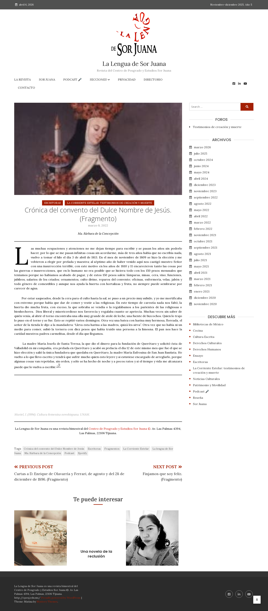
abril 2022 (201, 216)
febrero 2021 (203, 285)
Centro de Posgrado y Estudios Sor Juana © (120, 428)
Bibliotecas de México (208, 324)
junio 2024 (201, 166)
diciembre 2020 (205, 298)
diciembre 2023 (205, 185)
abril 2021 (200, 272)
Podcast (69, 453)
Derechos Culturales (207, 343)
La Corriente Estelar (136, 448)
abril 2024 (201, 178)
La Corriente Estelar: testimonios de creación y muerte (109, 203)
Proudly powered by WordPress (61, 597)
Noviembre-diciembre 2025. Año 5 (231, 4)
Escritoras (52, 203)
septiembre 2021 (205, 247)
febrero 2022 (203, 229)
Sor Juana (47, 79)
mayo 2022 (201, 210)
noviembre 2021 (205, 235)
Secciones (98, 79)
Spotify (82, 453)
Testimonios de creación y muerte (217, 127)
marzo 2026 (202, 147)
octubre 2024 (203, 160)
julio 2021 (200, 260)
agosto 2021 (202, 254)
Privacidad (127, 79)
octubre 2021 (203, 241)
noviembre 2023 (205, 191)
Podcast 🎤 (72, 79)
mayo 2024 (201, 172)
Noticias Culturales (206, 379)
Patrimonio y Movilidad (209, 385)
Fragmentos (112, 448)
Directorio (153, 79)
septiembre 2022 (206, 197)
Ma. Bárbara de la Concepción (43, 453)
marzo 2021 (202, 279)
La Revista (22, 79)
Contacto (26, 87)
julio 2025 (200, 153)
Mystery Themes (47, 601)
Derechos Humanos (207, 349)
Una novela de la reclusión (96, 554)
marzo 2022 (202, 222)
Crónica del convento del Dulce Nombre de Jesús (54, 448)
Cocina (198, 330)
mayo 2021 (201, 266)
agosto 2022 (202, 203)
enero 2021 (202, 291)
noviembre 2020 (205, 304)
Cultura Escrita (203, 337)
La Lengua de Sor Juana (134, 63)
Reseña (198, 397)
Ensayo (198, 355)
